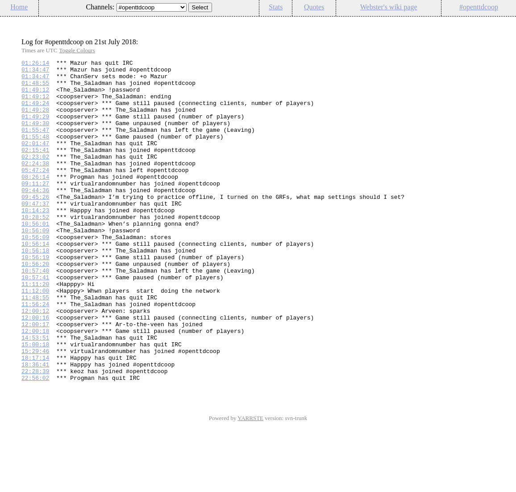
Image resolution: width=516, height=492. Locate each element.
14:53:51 (35, 394)
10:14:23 (35, 241)
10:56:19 (35, 297)
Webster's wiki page (388, 7)
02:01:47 (35, 160)
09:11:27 (35, 209)
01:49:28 (35, 120)
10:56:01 (35, 257)
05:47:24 (35, 193)
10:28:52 (35, 249)
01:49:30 (35, 136)
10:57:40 (35, 313)
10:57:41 (35, 321)
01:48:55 (35, 88)
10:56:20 (35, 305)
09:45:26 (35, 225)
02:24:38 (35, 185)
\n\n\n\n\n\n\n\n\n (152, 7)
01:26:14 (35, 64)
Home (19, 7)
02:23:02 (35, 176)
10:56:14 (35, 281)
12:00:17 (35, 378)
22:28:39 (35, 434)
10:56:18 (35, 289)
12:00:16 (35, 370)
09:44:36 (35, 217)
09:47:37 (35, 233)
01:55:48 (35, 152)
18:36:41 (35, 426)
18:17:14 (35, 418)
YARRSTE (250, 482)
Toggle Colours (77, 50)
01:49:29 (35, 128)
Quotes (314, 7)
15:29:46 (35, 410)
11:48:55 (35, 345)
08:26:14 (35, 201)
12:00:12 (35, 361)
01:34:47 (35, 72)
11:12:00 (35, 337)
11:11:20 (35, 329)
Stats (276, 7)
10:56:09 (35, 265)
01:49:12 (35, 96)
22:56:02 (35, 442)
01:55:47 (35, 144)
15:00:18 (35, 402)
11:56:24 (35, 353)
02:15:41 (35, 168)
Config (504, 22)
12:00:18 (35, 386)
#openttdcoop (478, 7)
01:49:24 (35, 112)
